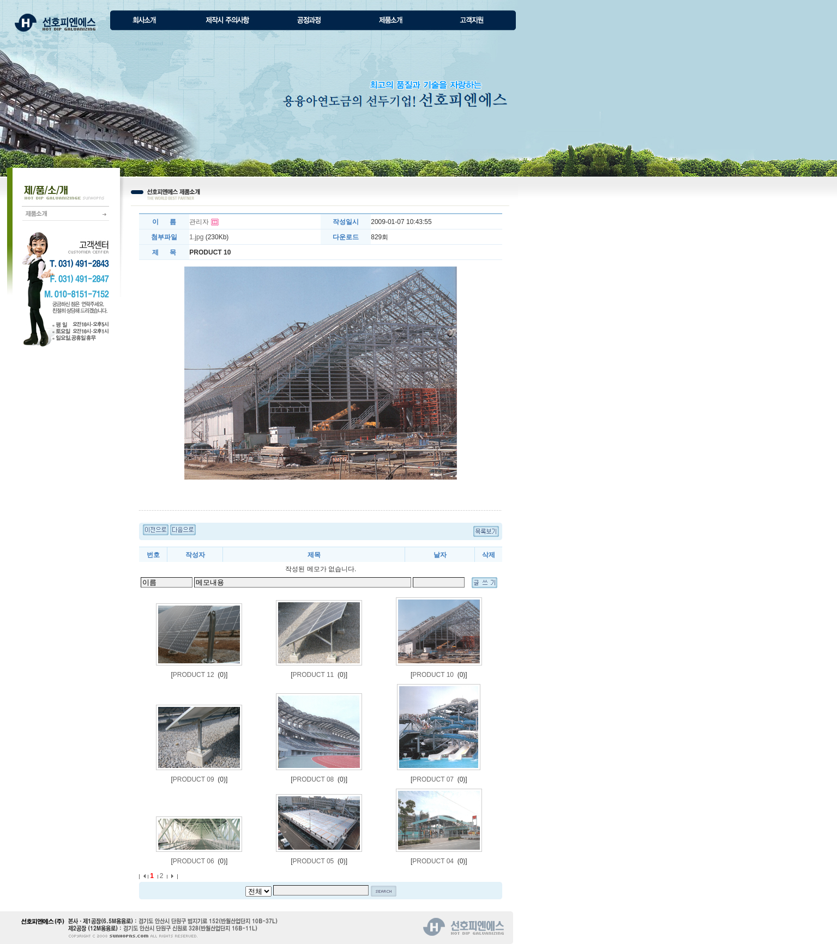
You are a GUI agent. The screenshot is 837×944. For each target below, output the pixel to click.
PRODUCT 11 (313, 675)
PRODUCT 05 (313, 861)
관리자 (199, 222)
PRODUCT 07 (433, 779)
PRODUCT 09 (193, 779)
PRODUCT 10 (433, 675)
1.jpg (196, 237)
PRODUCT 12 (193, 675)
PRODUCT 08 (313, 779)
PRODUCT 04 (433, 861)
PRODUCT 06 (193, 861)
